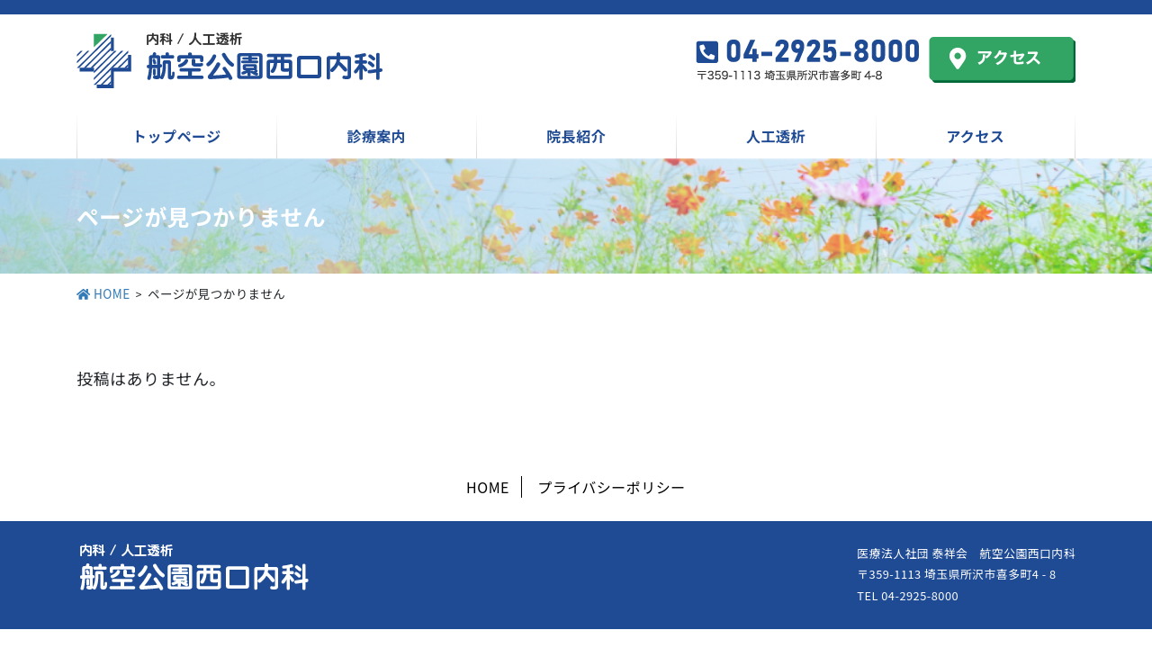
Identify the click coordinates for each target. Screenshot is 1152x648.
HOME (487, 487)
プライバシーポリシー (611, 487)
